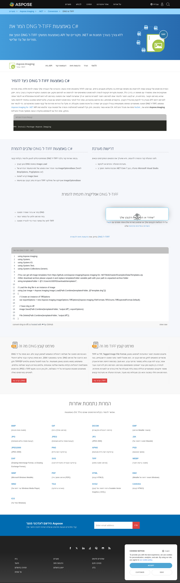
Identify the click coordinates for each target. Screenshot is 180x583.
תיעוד (17, 556)
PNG (54, 441)
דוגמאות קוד (61, 66)
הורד (86, 66)
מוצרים (68, 4)
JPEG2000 (16, 441)
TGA (54, 477)
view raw (163, 324)
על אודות (117, 4)
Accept (151, 565)
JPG (13, 430)
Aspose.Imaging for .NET (22, 107)
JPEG (54, 430)
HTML (95, 466)
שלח (136, 518)
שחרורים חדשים (98, 551)
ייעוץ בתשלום (58, 560)
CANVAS (137, 477)
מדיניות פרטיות (135, 226)
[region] (90, 287)
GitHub (50, 324)
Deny (162, 572)
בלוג (93, 560)
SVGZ (95, 477)
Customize (140, 572)
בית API (48, 66)
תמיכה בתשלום (21, 560)
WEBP (135, 451)
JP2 (94, 430)
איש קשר (98, 579)
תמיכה (89, 4)
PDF (54, 466)
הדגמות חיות (75, 66)
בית (16, 551)
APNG (95, 441)
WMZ (13, 477)
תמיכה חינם (96, 556)
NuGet (137, 107)
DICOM (95, 419)
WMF (13, 466)
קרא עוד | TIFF (100, 378)
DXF (13, 451)
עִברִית (152, 4)
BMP (13, 419)
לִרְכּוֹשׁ (78, 4)
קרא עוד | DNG (19, 378)
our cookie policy (146, 560)
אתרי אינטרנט (102, 4)
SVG (54, 451)
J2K (134, 430)
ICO (13, 491)
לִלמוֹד (94, 66)
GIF (53, 419)
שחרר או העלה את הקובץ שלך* (137, 217)
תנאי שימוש (105, 579)
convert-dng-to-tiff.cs (22, 324)
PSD (135, 441)
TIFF (94, 451)
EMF (135, 419)
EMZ (135, 466)
